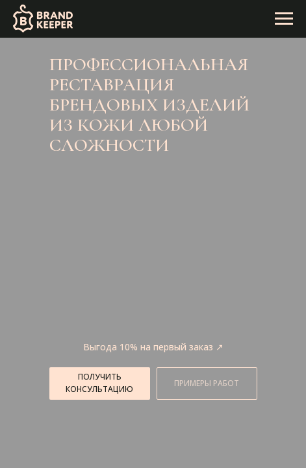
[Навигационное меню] (284, 18)
